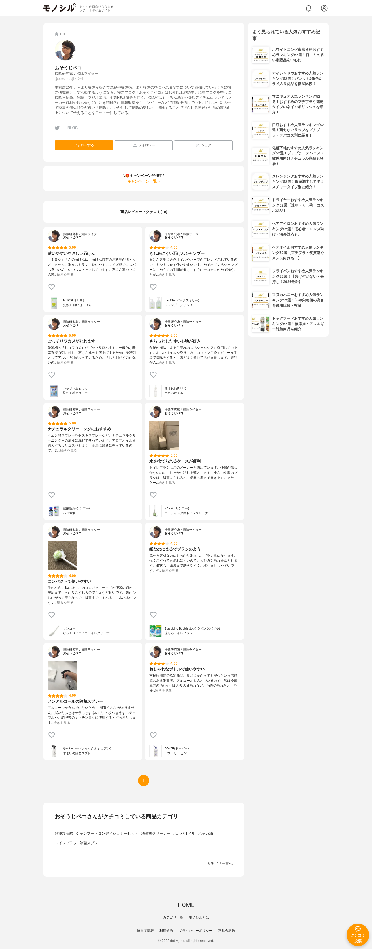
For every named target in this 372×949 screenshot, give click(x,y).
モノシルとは (199, 917)
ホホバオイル (184, 833)
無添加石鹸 (64, 833)
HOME (186, 905)
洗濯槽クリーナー (155, 833)
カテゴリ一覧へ (220, 864)
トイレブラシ (66, 843)
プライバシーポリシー (196, 931)
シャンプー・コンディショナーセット (107, 833)
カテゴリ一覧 (173, 917)
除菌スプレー (91, 843)
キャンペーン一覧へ (143, 181)
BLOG (72, 128)
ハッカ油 (205, 833)
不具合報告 (226, 931)
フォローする (84, 145)
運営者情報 (145, 931)
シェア (203, 145)
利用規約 (166, 931)
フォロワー (144, 145)
